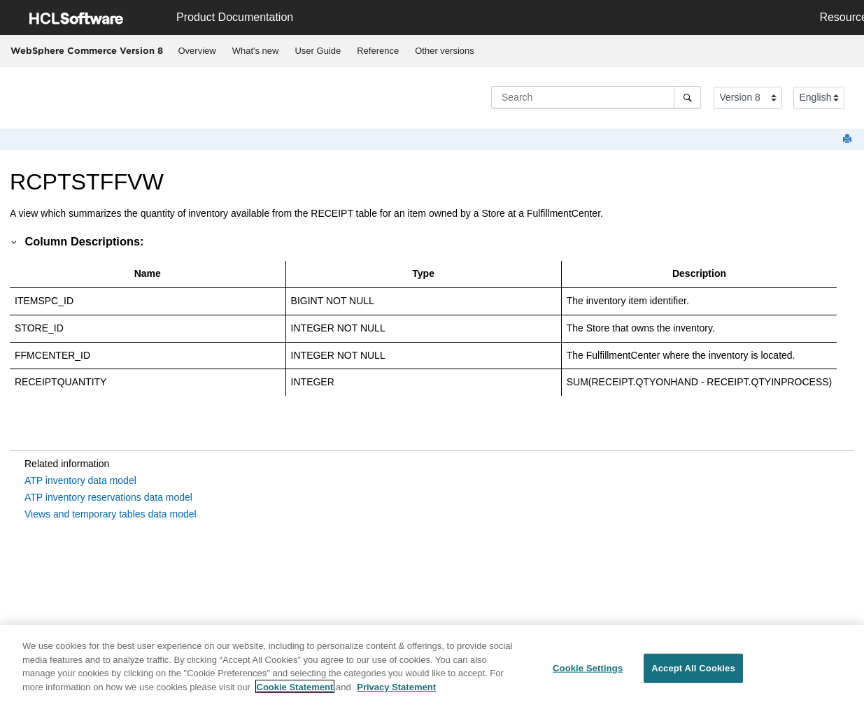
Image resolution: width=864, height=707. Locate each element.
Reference (378, 50)
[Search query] (596, 97)
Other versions (444, 50)
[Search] (687, 97)
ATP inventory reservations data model (108, 497)
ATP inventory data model (80, 480)
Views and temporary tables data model (110, 514)
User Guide (318, 50)
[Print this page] (849, 139)
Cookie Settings (588, 671)
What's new (255, 50)
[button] (14, 241)
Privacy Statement (396, 690)
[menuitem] (197, 51)
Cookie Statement (295, 690)
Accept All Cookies (693, 671)
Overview (197, 50)
